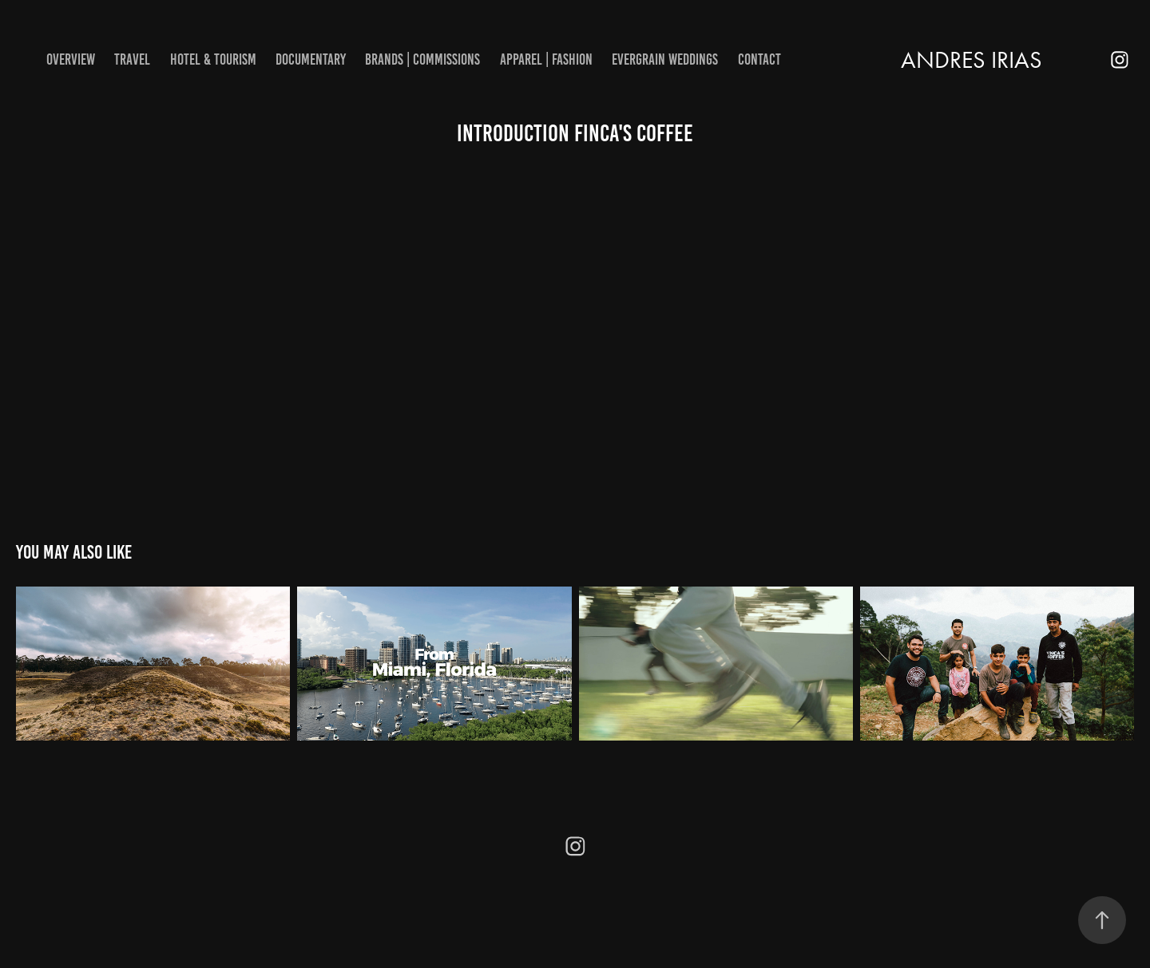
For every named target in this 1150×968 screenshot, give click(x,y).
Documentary (311, 59)
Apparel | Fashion (546, 59)
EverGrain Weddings (665, 59)
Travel (132, 59)
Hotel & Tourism (213, 59)
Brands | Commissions (422, 59)
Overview (70, 59)
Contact (759, 59)
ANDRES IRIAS (971, 59)
